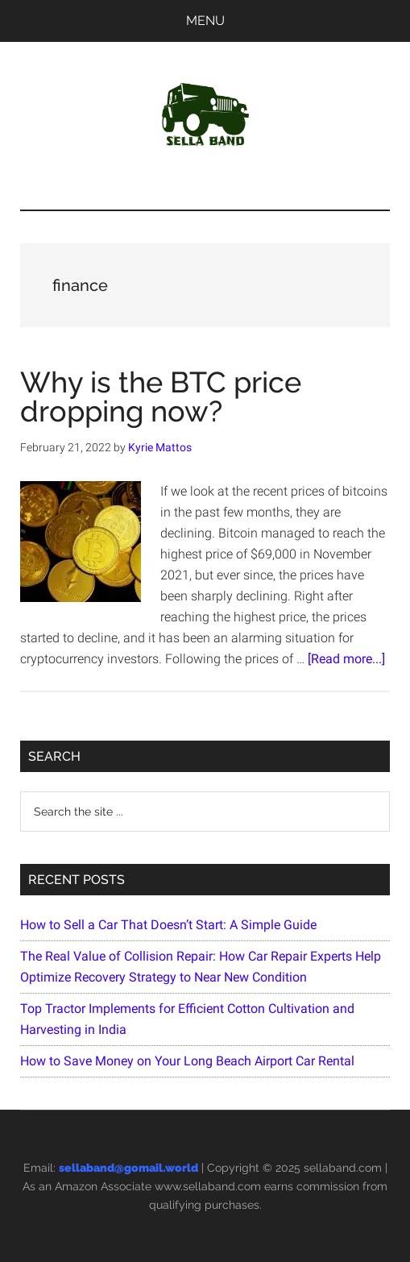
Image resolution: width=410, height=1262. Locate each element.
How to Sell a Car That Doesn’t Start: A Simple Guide (168, 924)
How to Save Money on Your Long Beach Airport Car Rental (187, 1061)
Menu (205, 20)
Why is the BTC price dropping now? (160, 396)
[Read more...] (346, 658)
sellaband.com (343, 1167)
